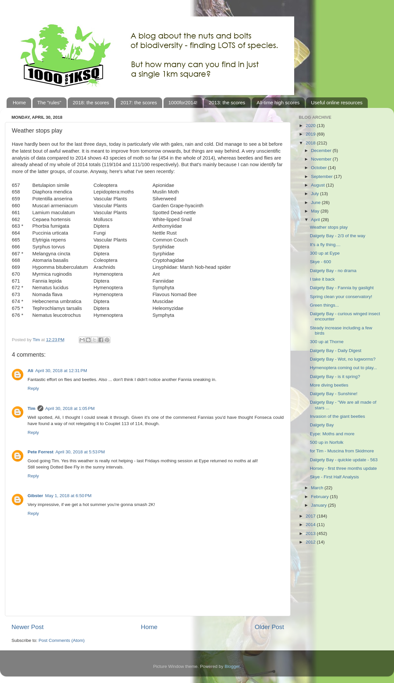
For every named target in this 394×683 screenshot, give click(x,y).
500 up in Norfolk (326, 442)
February (320, 496)
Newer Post (27, 626)
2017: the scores (138, 102)
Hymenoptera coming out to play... (343, 367)
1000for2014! (182, 102)
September (322, 176)
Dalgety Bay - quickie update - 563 (344, 459)
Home (19, 102)
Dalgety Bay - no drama (333, 270)
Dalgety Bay (322, 424)
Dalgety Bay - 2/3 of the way (337, 235)
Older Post (269, 626)
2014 (311, 524)
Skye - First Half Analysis (334, 476)
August (318, 185)
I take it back (322, 279)
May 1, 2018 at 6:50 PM (68, 495)
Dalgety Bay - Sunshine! (334, 393)
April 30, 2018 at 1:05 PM (70, 408)
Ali (30, 370)
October (319, 167)
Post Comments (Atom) (62, 640)
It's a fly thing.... (325, 244)
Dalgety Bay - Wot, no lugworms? (343, 359)
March (317, 487)
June (316, 202)
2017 (311, 516)
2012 (311, 542)
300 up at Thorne (327, 341)
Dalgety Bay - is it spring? (335, 376)
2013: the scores (227, 102)
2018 (311, 142)
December (322, 150)
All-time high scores (278, 102)
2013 (311, 533)
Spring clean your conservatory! (341, 296)
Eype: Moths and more (332, 433)
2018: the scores (91, 102)
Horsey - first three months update (343, 468)
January (319, 505)
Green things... (324, 305)
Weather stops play (329, 227)
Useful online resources (336, 102)
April (316, 219)
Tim (31, 408)
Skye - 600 (320, 261)
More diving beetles (329, 385)
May (315, 211)
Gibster (35, 495)
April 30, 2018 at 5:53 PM (80, 451)
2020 (311, 125)
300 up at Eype (325, 253)
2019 (311, 134)
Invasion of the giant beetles (337, 416)
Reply (33, 388)
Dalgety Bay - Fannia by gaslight (342, 287)
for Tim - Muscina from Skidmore (342, 450)
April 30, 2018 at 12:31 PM (61, 370)
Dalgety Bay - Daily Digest (335, 350)
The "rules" (49, 102)
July (315, 193)
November (322, 159)
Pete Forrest (41, 451)
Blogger (232, 666)
